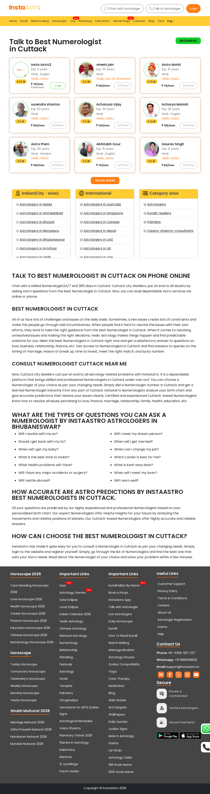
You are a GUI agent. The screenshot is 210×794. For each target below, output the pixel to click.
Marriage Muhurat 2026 (27, 722)
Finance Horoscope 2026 (28, 621)
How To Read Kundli (123, 636)
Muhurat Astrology (73, 636)
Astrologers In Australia (100, 204)
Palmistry (66, 693)
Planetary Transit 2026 (76, 735)
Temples (66, 686)
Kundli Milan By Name (124, 585)
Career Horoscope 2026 (27, 613)
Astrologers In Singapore (101, 213)
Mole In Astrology (121, 736)
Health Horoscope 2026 (27, 606)
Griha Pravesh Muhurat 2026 (31, 729)
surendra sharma (45, 104)
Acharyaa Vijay (108, 104)
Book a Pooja (118, 593)
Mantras (66, 757)
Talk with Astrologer (123, 607)
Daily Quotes (118, 722)
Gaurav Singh (173, 144)
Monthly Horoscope (24, 693)
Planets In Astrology (74, 743)
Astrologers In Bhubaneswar (40, 239)
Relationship (68, 650)
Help (161, 634)
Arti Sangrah (118, 707)
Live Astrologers (120, 614)
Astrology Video (120, 757)
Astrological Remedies (76, 721)
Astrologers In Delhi (33, 257)
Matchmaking (40, 21)
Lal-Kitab (115, 750)
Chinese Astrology (73, 628)
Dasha (113, 743)
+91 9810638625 (177, 660)
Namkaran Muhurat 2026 (28, 737)
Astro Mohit (171, 64)
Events (162, 627)
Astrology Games (73, 592)
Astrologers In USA (96, 257)
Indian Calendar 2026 (75, 614)
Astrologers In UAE (96, 239)
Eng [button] (169, 21)
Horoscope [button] (59, 21)
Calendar (139, 21)
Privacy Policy (167, 591)
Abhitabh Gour (108, 144)
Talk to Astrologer (165, 8)
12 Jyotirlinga (69, 764)
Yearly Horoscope (23, 700)
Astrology (67, 671)
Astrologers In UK (95, 248)
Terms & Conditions (172, 598)
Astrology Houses (122, 657)
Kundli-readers (157, 213)
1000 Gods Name (121, 772)
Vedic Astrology (71, 621)
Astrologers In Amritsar (36, 248)
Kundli (24, 21)
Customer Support (171, 584)
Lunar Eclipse (69, 607)
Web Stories (117, 700)
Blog (151, 21)
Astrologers (155, 204)
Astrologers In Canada (99, 222)
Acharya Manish (175, 104)
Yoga (113, 671)
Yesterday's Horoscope (27, 679)
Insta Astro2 (41, 64)
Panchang (85, 21)
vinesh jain (105, 64)
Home (13, 21)
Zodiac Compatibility (124, 664)
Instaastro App (120, 600)
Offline (123, 86)
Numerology (69, 643)
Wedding (66, 657)
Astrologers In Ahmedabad (39, 213)
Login (193, 8)
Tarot (160, 21)
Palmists (152, 222)
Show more (105, 180)
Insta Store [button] (101, 21)
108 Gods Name (120, 765)
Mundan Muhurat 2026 (26, 744)
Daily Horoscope (121, 621)
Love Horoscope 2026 (26, 599)
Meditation (117, 686)
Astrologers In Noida (34, 204)
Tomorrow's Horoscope (27, 671)
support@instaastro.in (182, 667)
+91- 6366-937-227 (181, 653)
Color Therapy (119, 679)
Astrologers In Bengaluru (37, 230)
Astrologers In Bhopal (35, 222)
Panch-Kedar (69, 771)
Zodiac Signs (118, 729)
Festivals (66, 664)
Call (58, 86)
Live (74, 20)
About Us (164, 612)
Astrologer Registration (175, 620)
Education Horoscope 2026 (30, 628)
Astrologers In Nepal (98, 230)
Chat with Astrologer (122, 8)
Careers (163, 605)
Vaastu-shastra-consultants (168, 230)
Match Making (119, 643)
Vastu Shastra (70, 728)
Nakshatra (67, 750)
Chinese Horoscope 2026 (28, 635)
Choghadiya (69, 700)
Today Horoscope (23, 664)
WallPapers (117, 714)
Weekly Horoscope (24, 686)
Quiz (63, 585)
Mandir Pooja (122, 20)
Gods (64, 679)
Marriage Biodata (121, 650)
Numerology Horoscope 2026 (32, 642)
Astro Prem (40, 144)
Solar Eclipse (69, 600)
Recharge (188, 41)
